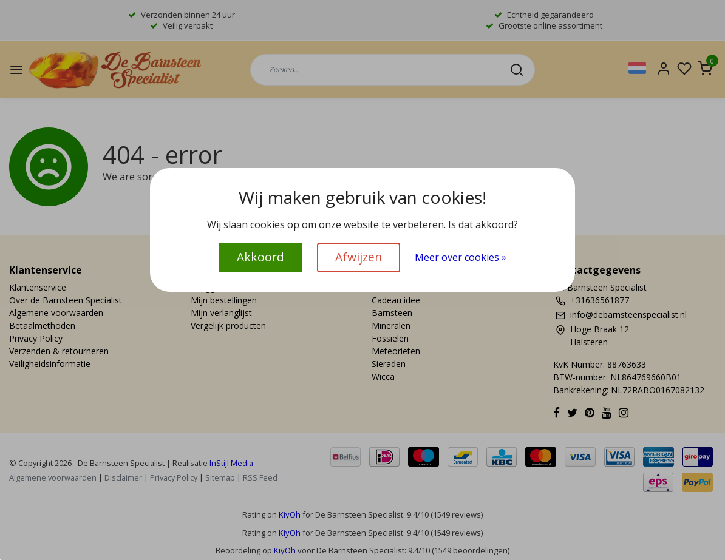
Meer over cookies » (460, 257)
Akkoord (260, 257)
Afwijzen (358, 257)
